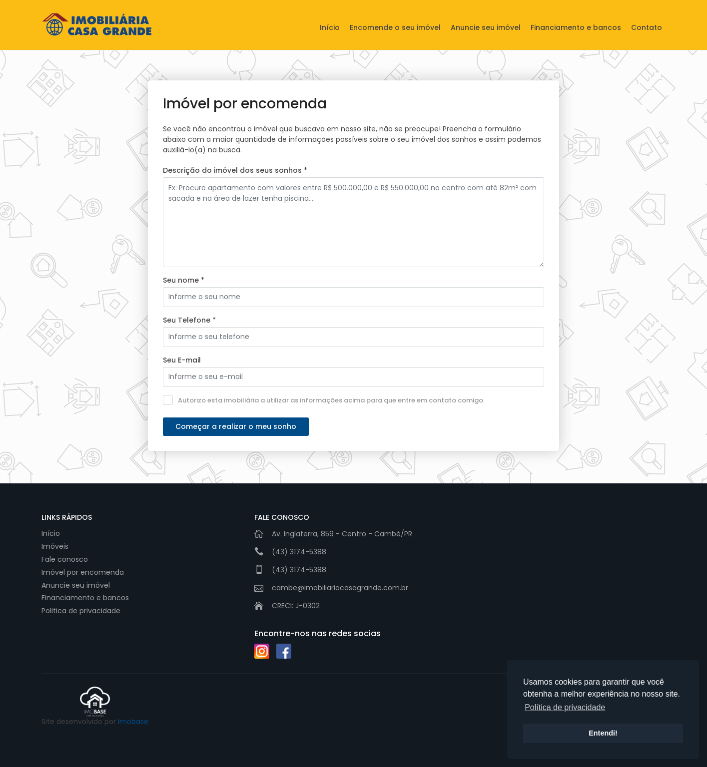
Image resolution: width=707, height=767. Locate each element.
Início (330, 27)
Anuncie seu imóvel (486, 27)
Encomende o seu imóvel (395, 27)
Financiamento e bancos (576, 27)
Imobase (133, 722)
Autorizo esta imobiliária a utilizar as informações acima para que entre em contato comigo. (324, 400)
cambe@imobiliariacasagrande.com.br (340, 588)
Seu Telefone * (189, 320)
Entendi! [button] (603, 733)
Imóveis (54, 546)
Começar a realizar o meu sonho (235, 426)
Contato (646, 27)
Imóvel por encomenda (82, 572)
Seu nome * (183, 280)
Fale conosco (64, 559)
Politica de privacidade (80, 610)
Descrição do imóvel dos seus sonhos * (235, 170)
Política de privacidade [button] (565, 707)
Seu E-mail (182, 360)
